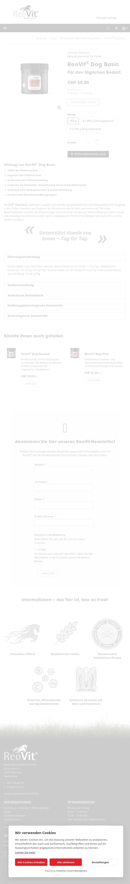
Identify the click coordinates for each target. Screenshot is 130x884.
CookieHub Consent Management (71, 870)
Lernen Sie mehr (25, 852)
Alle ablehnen (65, 862)
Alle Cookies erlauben (31, 862)
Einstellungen (100, 862)
